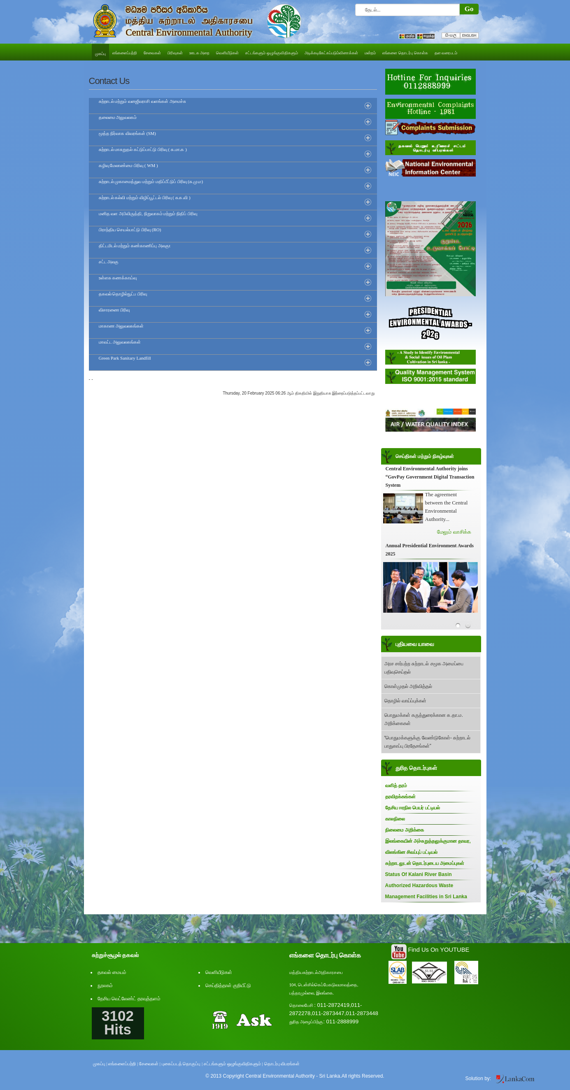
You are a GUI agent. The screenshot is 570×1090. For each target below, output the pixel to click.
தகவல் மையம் (112, 972)
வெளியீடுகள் (218, 972)
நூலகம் (105, 985)
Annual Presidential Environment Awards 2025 (430, 550)
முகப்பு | (100, 1063)
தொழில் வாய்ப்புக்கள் (405, 701)
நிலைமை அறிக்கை (404, 830)
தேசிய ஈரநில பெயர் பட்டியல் (412, 808)
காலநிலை (395, 819)
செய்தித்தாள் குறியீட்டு (228, 985)
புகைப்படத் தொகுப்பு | (182, 1063)
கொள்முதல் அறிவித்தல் (408, 686)
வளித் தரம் (396, 785)
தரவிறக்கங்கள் (400, 796)
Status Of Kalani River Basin (418, 874)
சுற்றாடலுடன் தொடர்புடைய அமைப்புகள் (425, 863)
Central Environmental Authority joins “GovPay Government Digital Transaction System (430, 477)
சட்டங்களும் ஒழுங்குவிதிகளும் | (233, 1063)
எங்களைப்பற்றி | (123, 1063)
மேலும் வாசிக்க (454, 532)
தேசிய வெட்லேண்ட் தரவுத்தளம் (129, 999)
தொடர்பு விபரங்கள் (282, 1063)
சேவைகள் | (150, 1063)
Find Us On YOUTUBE (438, 949)
